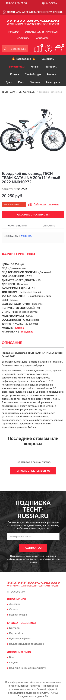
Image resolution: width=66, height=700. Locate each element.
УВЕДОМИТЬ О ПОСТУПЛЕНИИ (33, 215)
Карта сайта (16, 633)
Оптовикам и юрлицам (41, 32)
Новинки (23, 38)
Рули (21, 82)
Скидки (13, 662)
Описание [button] (49, 226)
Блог (12, 657)
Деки (9, 82)
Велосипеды (16, 66)
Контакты (42, 38)
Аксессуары (53, 82)
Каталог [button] (13, 32)
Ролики (51, 74)
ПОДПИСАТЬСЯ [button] (33, 548)
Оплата (13, 609)
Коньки (34, 66)
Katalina (19, 328)
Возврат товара (18, 615)
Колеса (14, 74)
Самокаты (48, 59)
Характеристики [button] (17, 226)
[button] (48, 48)
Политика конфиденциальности (27, 668)
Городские (27, 332)
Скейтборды (33, 74)
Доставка (14, 604)
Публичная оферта (19, 639)
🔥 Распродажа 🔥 (24, 59)
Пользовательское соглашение (26, 644)
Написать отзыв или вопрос (33, 471)
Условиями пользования (42, 559)
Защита (35, 82)
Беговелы (51, 66)
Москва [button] (26, 236)
